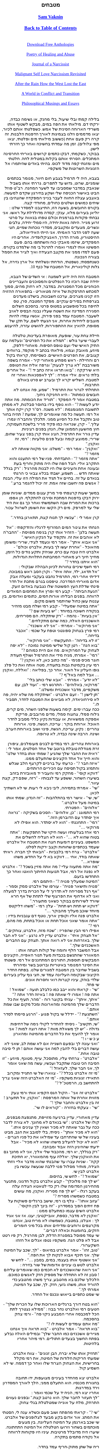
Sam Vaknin (50, 16)
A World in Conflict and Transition (50, 93)
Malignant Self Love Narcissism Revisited (50, 74)
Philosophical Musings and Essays (50, 103)
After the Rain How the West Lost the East (50, 83)
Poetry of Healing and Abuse (50, 54)
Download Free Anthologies (50, 44)
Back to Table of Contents (50, 28)
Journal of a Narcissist (50, 64)
